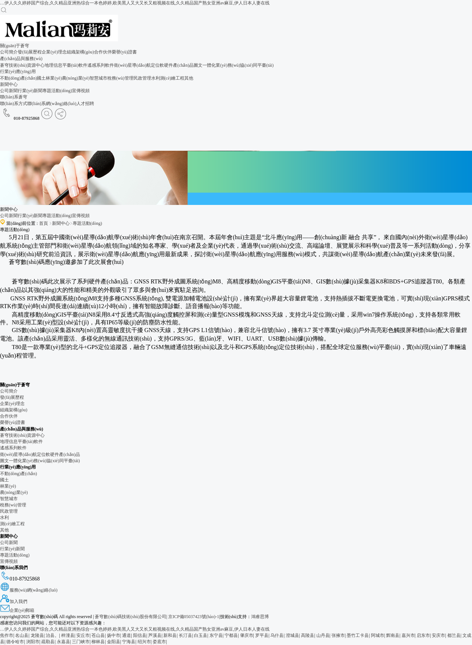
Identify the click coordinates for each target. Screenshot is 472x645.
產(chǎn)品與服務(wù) (21, 58)
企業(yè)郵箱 (17, 610)
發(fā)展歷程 (30, 52)
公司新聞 (9, 90)
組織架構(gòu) (80, 52)
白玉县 (200, 635)
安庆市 (438, 635)
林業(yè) (54, 78)
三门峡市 (81, 641)
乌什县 (277, 635)
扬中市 (113, 635)
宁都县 (231, 635)
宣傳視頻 (81, 90)
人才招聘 (85, 103)
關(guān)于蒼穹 (14, 45)
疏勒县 (48, 641)
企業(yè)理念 (54, 52)
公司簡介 (9, 52)
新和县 (170, 635)
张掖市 (338, 635)
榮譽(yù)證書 (124, 52)
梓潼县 (67, 635)
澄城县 (292, 635)
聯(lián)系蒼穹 (13, 97)
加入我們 (13, 601)
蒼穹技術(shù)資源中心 (22, 65)
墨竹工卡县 (358, 635)
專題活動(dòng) (57, 90)
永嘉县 (63, 641)
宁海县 (128, 641)
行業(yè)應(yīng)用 (18, 71)
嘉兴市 (408, 635)
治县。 (52, 635)
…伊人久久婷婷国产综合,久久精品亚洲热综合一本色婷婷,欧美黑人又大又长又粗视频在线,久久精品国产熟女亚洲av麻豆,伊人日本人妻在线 (135, 3)
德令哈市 (15, 641)
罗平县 (261, 635)
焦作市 (6, 635)
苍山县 (98, 635)
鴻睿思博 (260, 616)
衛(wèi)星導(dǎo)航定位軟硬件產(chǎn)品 (154, 65)
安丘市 (83, 635)
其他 (188, 78)
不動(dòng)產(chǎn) (18, 78)
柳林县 (98, 641)
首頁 (43, 223)
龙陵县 (37, 635)
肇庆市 (246, 635)
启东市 (423, 635)
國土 (41, 78)
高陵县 (307, 635)
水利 (155, 78)
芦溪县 (155, 635)
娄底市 (159, 641)
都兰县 (454, 635)
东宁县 (216, 635)
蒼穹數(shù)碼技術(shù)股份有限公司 (130, 616)
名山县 (21, 635)
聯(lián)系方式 (13, 103)
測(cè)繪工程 (172, 78)
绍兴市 (144, 641)
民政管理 (142, 78)
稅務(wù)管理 (120, 78)
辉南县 (392, 635)
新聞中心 (9, 84)
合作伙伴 (103, 52)
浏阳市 (32, 641)
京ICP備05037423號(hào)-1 (193, 616)
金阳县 (113, 641)
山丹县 (323, 635)
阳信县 (139, 635)
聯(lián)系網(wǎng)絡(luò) (51, 103)
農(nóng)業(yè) (76, 78)
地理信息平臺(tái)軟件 (66, 65)
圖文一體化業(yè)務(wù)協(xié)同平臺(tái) (234, 65)
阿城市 (377, 635)
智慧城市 (98, 78)
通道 (126, 635)
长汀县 (185, 635)
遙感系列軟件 (100, 65)
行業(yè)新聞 (30, 90)
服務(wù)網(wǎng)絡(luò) (29, 590)
